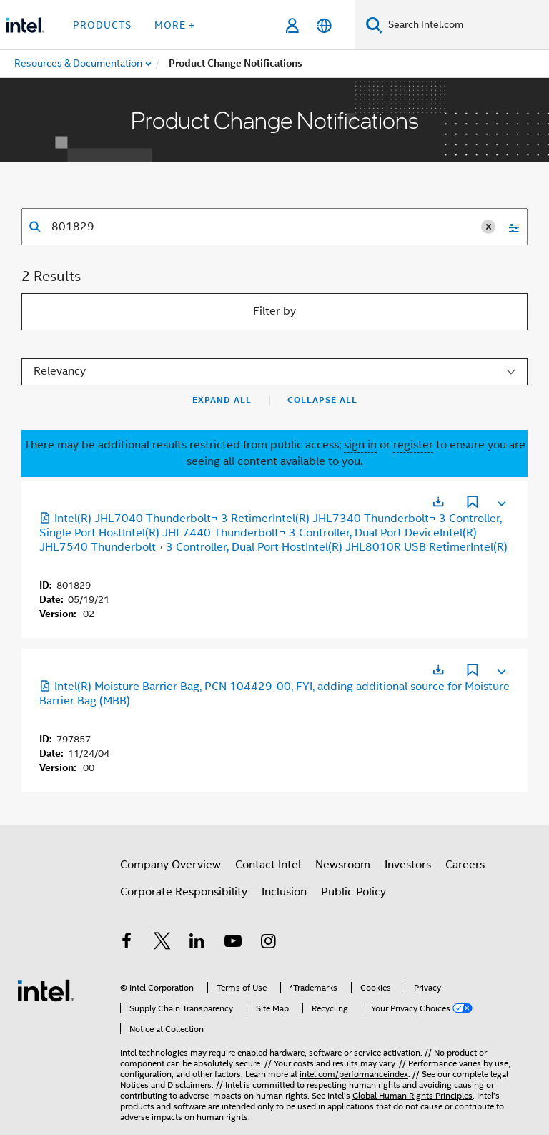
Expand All (222, 400)
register (413, 445)
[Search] (374, 25)
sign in (360, 445)
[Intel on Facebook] (126, 943)
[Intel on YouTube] (233, 943)
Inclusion (284, 892)
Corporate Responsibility (183, 892)
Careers (465, 865)
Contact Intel (268, 865)
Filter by (274, 311)
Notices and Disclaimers (166, 1084)
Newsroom (342, 865)
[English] (324, 25)
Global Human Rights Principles (412, 1095)
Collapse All (322, 400)
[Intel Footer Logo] (45, 990)
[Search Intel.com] (465, 25)
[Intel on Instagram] (268, 943)
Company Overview (170, 865)
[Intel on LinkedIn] (197, 943)
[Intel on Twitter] (162, 943)
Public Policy (353, 892)
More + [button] (174, 25)
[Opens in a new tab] (438, 501)
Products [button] (102, 25)
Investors (408, 865)
